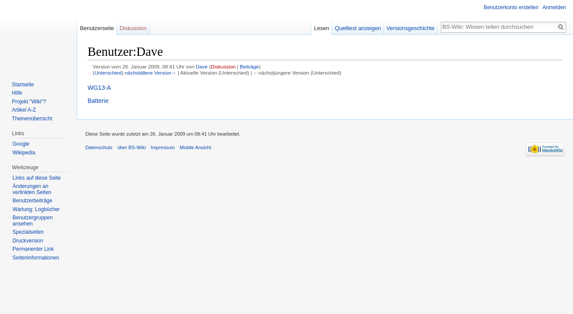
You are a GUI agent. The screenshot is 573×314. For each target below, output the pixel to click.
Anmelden (554, 7)
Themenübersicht (32, 119)
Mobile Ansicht (195, 147)
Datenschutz (98, 147)
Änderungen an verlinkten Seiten (32, 189)
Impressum (163, 147)
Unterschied (108, 72)
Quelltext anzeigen (358, 28)
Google (21, 144)
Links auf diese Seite (37, 178)
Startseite (23, 85)
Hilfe (17, 93)
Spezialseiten (28, 232)
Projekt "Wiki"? (29, 102)
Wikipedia (24, 153)
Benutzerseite (97, 28)
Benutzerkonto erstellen (511, 7)
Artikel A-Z (24, 110)
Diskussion (223, 66)
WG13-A (99, 87)
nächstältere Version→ (150, 72)
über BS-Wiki (131, 147)
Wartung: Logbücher (36, 209)
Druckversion (28, 241)
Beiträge (249, 66)
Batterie (98, 100)
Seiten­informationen (36, 258)
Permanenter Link (33, 249)
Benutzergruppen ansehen (33, 221)
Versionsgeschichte (410, 28)
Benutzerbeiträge (32, 201)
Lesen (321, 28)
